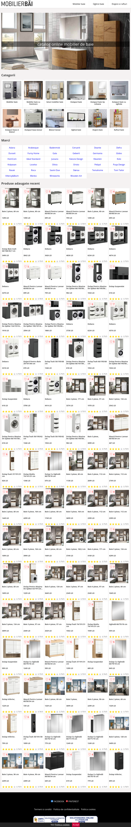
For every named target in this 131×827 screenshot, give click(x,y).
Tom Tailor (119, 170)
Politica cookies (88, 809)
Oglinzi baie (98, 4)
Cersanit (76, 147)
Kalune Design (76, 159)
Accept (76, 824)
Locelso (33, 164)
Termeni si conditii (43, 809)
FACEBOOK (57, 801)
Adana (12, 147)
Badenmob (55, 147)
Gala (55, 153)
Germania (97, 153)
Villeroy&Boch (12, 175)
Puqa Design (119, 164)
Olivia (54, 164)
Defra (119, 147)
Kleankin (98, 159)
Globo (119, 153)
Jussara (54, 159)
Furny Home (33, 153)
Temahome (97, 170)
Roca (33, 170)
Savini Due (55, 170)
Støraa (76, 170)
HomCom (12, 159)
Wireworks (55, 175)
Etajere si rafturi (119, 4)
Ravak (12, 170)
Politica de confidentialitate (66, 809)
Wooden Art (76, 175)
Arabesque (33, 147)
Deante (97, 147)
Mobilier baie (79, 4)
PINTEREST (72, 801)
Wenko (33, 175)
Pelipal (97, 164)
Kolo (119, 159)
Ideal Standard (33, 159)
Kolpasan (12, 164)
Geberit (76, 153)
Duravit (11, 153)
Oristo (76, 164)
